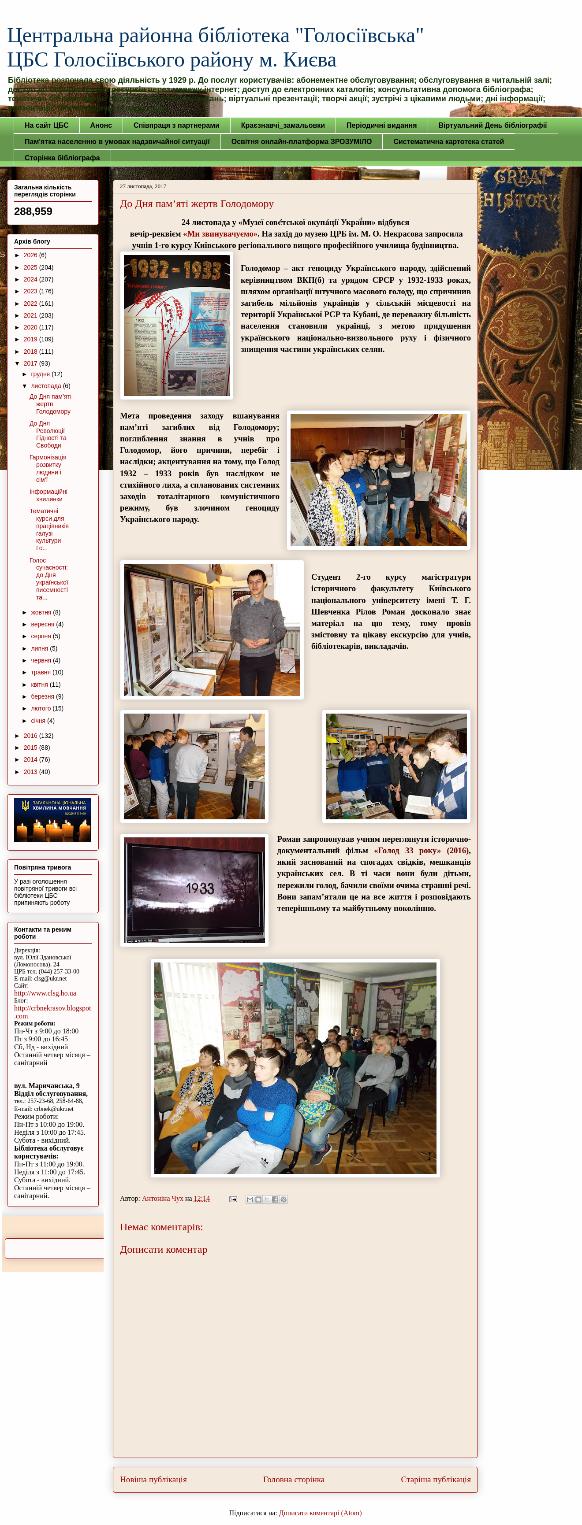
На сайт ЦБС (47, 125)
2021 (31, 315)
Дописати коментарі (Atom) (320, 1513)
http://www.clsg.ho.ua (45, 993)
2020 (31, 327)
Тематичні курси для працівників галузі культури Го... (49, 529)
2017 (31, 363)
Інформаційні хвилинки (48, 495)
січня (39, 720)
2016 (31, 735)
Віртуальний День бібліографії (493, 125)
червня (42, 660)
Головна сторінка (294, 1479)
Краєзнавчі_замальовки (283, 125)
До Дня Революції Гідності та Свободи (48, 434)
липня (40, 648)
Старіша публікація (436, 1479)
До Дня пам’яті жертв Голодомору (50, 404)
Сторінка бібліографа (62, 158)
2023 (31, 291)
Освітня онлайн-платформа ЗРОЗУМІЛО (301, 141)
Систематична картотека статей (448, 141)
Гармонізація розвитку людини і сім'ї (48, 468)
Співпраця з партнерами (177, 125)
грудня (41, 374)
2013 (31, 771)
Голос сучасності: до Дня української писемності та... (49, 579)
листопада (47, 385)
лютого (41, 708)
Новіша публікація (153, 1479)
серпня (41, 636)
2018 (31, 351)
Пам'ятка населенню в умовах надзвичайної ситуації (117, 141)
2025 (31, 267)
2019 (31, 339)
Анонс (101, 125)
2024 (31, 279)
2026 (31, 255)
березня (43, 696)
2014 (31, 759)
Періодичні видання (382, 125)
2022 (31, 303)
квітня (40, 684)
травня (41, 672)
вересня (43, 624)
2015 (31, 747)
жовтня (42, 612)
